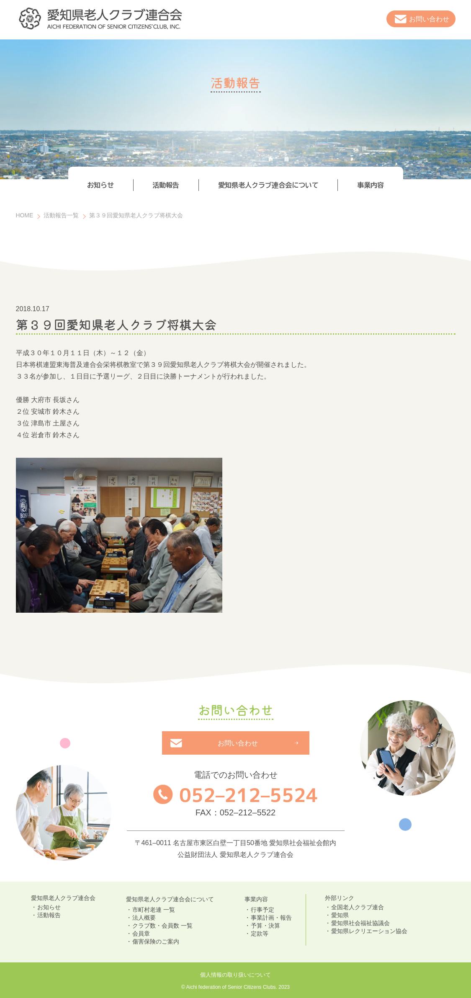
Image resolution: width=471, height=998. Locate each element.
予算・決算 (265, 925)
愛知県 (340, 915)
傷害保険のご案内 (155, 941)
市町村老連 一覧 (153, 909)
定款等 (259, 933)
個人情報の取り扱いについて (235, 975)
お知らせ (49, 907)
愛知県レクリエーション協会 (369, 931)
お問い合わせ (429, 19)
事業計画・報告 (271, 917)
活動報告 (49, 915)
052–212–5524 (248, 795)
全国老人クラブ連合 (357, 907)
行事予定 (262, 909)
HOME (24, 215)
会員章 (141, 933)
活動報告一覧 (61, 215)
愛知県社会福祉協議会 (360, 923)
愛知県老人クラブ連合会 (63, 898)
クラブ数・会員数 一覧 (162, 925)
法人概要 (144, 917)
